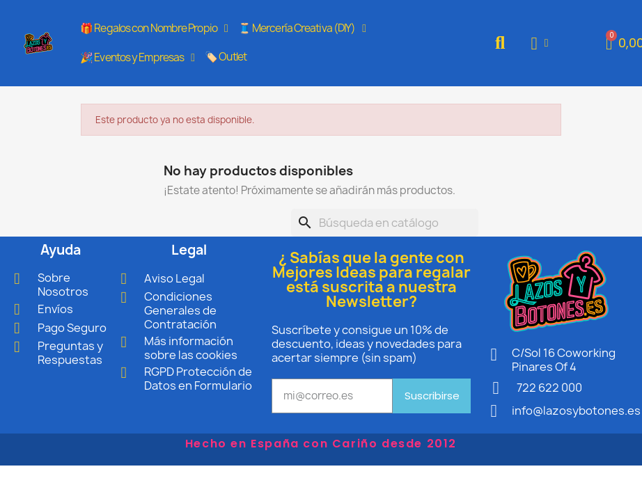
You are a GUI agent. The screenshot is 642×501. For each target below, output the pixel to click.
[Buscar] (384, 223)
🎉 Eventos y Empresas (137, 57)
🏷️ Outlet (225, 56)
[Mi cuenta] (540, 43)
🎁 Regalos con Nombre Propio (154, 28)
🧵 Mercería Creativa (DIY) (302, 28)
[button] (500, 43)
